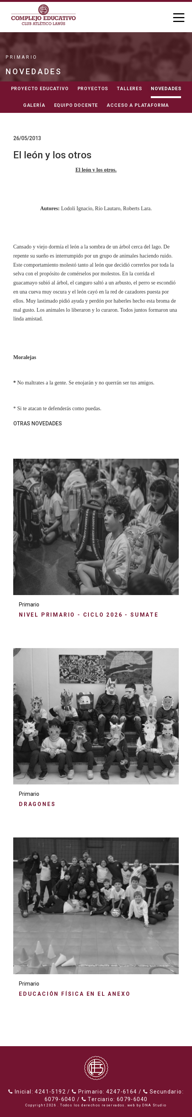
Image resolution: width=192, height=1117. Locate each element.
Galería (34, 105)
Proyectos (92, 88)
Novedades (166, 88)
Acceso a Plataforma (138, 105)
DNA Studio (154, 1105)
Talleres (129, 88)
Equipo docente (76, 105)
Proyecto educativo (40, 88)
